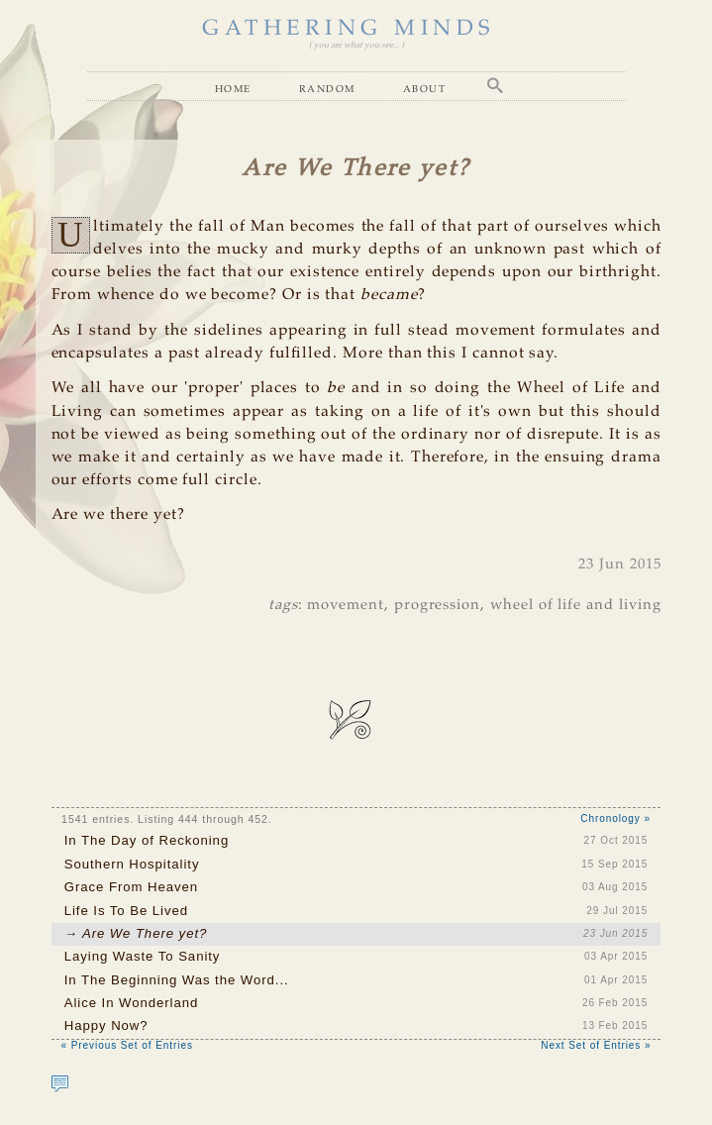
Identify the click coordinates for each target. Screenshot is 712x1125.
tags (283, 605)
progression (437, 605)
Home (233, 88)
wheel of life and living (575, 605)
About (424, 88)
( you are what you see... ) (356, 45)
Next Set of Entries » (596, 1045)
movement (345, 605)
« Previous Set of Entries (127, 1045)
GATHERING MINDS (348, 29)
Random (327, 88)
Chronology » (615, 818)
